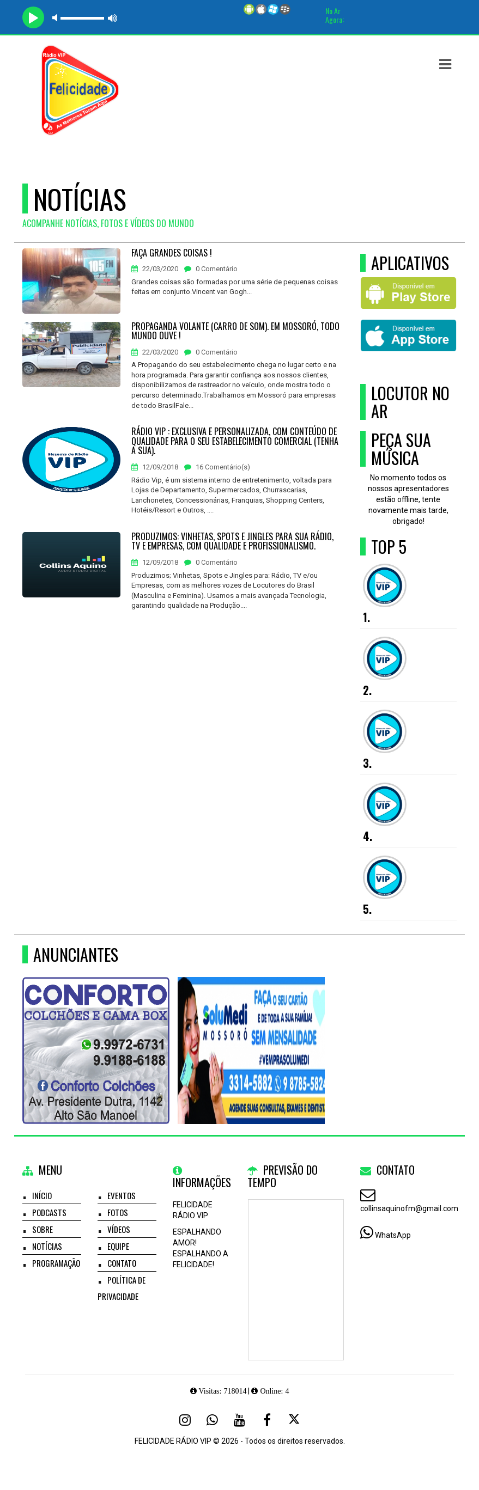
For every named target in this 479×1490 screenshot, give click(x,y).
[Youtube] (239, 1419)
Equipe (118, 1246)
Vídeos (118, 1229)
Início (42, 1195)
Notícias (47, 1246)
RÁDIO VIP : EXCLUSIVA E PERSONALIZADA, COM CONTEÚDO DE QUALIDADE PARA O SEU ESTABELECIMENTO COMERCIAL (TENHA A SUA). (234, 441)
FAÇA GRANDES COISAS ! (171, 253)
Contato (121, 1263)
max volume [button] (113, 18)
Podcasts (49, 1212)
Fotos (117, 1212)
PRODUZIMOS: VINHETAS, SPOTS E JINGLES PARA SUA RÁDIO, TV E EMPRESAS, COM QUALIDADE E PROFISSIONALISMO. (232, 541)
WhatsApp (393, 1235)
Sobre (42, 1229)
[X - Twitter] (294, 1419)
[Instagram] (185, 1419)
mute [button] (57, 18)
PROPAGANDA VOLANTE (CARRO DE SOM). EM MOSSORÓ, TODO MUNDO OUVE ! (235, 331)
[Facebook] (267, 1419)
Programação (56, 1263)
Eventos (121, 1195)
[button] (445, 64)
